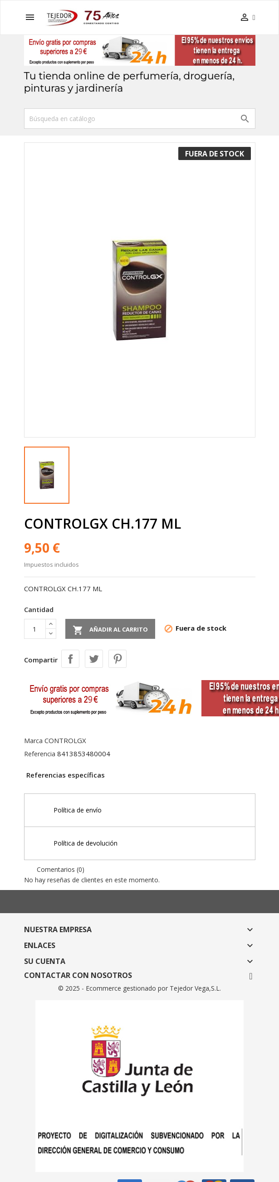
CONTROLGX (65, 740)
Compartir (70, 659)
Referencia (39, 753)
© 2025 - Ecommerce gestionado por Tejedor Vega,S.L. (139, 988)
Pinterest (117, 659)
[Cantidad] (35, 629)
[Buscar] (139, 118)
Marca (33, 740)
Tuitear (94, 659)
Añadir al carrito (110, 630)
